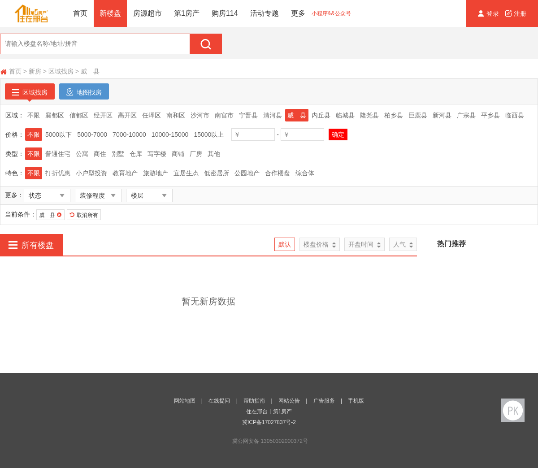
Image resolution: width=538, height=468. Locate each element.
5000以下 (58, 134)
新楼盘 (110, 13)
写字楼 (157, 153)
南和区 (175, 115)
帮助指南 (254, 401)
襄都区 (54, 115)
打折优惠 (57, 173)
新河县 (442, 115)
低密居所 (216, 173)
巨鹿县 (417, 115)
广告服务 (324, 401)
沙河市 (200, 115)
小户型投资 (91, 173)
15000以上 (209, 134)
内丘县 (321, 115)
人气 (403, 245)
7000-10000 (129, 134)
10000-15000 (170, 134)
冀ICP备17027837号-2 (269, 422)
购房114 (225, 13)
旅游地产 (155, 173)
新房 (35, 71)
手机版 (356, 401)
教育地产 (125, 173)
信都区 (78, 115)
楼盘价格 (320, 245)
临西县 (514, 115)
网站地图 (184, 401)
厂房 (196, 153)
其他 (214, 153)
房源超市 (147, 13)
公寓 (82, 153)
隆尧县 (369, 115)
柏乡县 (393, 115)
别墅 (118, 153)
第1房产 (187, 13)
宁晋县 (248, 115)
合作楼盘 (277, 173)
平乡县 (490, 115)
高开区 (127, 115)
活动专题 (264, 13)
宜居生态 (186, 173)
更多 (298, 13)
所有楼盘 (31, 245)
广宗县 (466, 115)
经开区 (103, 115)
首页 (80, 13)
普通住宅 (57, 153)
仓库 (136, 153)
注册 (515, 13)
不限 (33, 115)
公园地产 (247, 173)
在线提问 (219, 401)
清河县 (272, 115)
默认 (284, 244)
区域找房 (61, 71)
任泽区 (151, 115)
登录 (489, 13)
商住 (100, 153)
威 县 (90, 71)
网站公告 (289, 401)
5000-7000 (92, 134)
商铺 (178, 153)
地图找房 (84, 92)
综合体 (304, 173)
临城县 (345, 115)
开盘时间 (364, 245)
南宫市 (224, 115)
